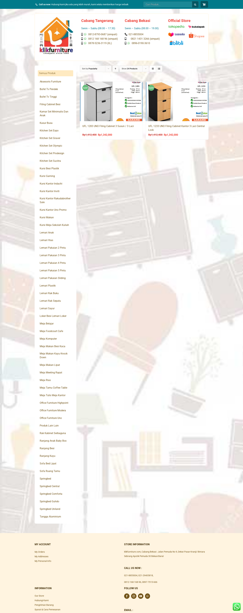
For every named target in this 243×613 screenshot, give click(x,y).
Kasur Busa (46, 122)
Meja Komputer (48, 338)
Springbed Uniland (50, 508)
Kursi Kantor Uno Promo (53, 209)
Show (129, 69)
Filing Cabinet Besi (50, 104)
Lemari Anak (47, 232)
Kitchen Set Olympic (51, 145)
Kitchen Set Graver (50, 138)
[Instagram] (133, 596)
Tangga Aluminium (50, 516)
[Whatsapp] (147, 596)
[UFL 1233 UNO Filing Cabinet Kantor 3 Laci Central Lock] (177, 101)
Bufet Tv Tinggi (48, 96)
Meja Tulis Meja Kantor (52, 395)
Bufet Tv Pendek (49, 89)
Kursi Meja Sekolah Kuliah (54, 224)
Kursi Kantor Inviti (49, 191)
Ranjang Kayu (47, 455)
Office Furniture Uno (51, 418)
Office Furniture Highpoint (54, 402)
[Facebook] (126, 596)
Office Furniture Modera (53, 410)
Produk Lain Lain (49, 425)
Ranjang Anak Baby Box (53, 440)
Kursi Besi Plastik (49, 168)
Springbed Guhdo (49, 501)
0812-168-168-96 (132, 582)
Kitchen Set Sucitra (50, 160)
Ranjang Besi (47, 448)
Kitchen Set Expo (49, 130)
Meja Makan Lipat (50, 364)
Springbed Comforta (51, 493)
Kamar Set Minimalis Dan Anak (54, 113)
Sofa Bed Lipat (48, 463)
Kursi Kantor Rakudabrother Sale (55, 200)
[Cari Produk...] (167, 4)
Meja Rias (45, 380)
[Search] (195, 4)
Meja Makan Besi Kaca (52, 346)
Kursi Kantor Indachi (51, 183)
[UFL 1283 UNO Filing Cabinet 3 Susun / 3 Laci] (111, 101)
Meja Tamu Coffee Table (53, 387)
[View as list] (159, 69)
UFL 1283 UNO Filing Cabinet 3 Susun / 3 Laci (108, 126)
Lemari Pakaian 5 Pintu (53, 270)
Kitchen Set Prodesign (52, 153)
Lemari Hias (46, 240)
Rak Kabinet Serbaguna (53, 433)
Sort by (89, 69)
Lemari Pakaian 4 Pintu (53, 262)
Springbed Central (50, 486)
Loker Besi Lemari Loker (53, 315)
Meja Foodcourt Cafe (51, 331)
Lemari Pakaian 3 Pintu (53, 255)
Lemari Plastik (48, 285)
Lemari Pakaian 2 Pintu (53, 247)
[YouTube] (140, 596)
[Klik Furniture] (56, 18)
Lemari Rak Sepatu (50, 300)
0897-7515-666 (149, 582)
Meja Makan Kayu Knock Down (54, 355)
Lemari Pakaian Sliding (53, 278)
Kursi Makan (47, 217)
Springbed (45, 478)
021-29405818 (145, 575)
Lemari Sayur (47, 308)
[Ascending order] (115, 69)
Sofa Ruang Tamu (50, 471)
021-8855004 (130, 575)
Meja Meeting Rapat (51, 372)
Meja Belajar (47, 323)
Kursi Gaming (47, 176)
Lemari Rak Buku (49, 293)
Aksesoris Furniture (50, 81)
